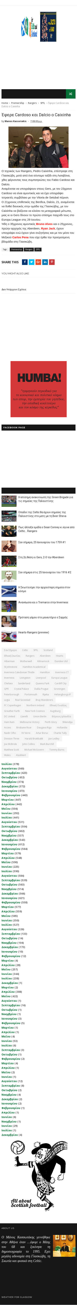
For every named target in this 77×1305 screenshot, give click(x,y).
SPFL (42, 103)
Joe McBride (10, 744)
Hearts (59, 656)
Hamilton (45, 672)
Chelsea (8, 683)
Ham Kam (9, 722)
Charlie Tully (60, 733)
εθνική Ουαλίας (58, 705)
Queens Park (42, 683)
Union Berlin (39, 716)
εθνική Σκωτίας (12, 656)
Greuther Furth (12, 711)
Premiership (17, 103)
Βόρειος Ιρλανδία (61, 716)
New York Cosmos (35, 711)
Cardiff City (60, 683)
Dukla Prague (41, 689)
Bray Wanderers (44, 700)
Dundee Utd (61, 661)
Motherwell (26, 661)
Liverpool (41, 678)
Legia (7, 700)
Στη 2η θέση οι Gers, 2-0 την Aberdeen (41, 557)
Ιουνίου (7, 813)
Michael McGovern (34, 749)
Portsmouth (31, 694)
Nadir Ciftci (10, 733)
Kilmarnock (43, 661)
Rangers (32, 103)
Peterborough (11, 694)
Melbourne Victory (29, 722)
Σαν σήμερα (10, 650)
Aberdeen (45, 656)
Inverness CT (62, 672)
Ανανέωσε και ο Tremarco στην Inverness (43, 602)
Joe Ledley (53, 738)
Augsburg (55, 711)
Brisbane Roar (24, 727)
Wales (7, 755)
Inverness (9, 678)
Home (5, 103)
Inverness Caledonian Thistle (19, 672)
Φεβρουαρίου (11, 795)
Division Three (11, 738)
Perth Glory (51, 722)
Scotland (48, 650)
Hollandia (62, 727)
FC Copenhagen (12, 705)
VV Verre (25, 733)
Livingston (25, 678)
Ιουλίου (7, 764)
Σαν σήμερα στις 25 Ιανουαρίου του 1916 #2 (44, 572)
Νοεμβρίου (9, 782)
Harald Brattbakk (34, 738)
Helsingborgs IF (62, 694)
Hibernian (9, 661)
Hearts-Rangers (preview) (33, 632)
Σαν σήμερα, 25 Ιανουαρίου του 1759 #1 (42, 542)
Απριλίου (8, 804)
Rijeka (46, 694)
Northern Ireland (35, 705)
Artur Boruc (42, 733)
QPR (6, 689)
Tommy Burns (56, 749)
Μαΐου (6, 808)
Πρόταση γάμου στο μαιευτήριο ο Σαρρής (43, 617)
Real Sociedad (22, 700)
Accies (7, 727)
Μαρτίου (8, 800)
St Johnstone (10, 666)
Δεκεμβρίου (10, 786)
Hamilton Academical (34, 666)
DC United (9, 716)
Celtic (25, 650)
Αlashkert (21, 755)
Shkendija (67, 722)
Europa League (59, 678)
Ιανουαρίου (9, 791)
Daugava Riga (44, 727)
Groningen (59, 689)
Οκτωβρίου (9, 777)
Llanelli (24, 716)
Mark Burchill (47, 744)
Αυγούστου (9, 768)
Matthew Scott (11, 749)
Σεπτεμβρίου (11, 773)
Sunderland (24, 683)
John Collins (28, 744)
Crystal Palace (21, 689)
